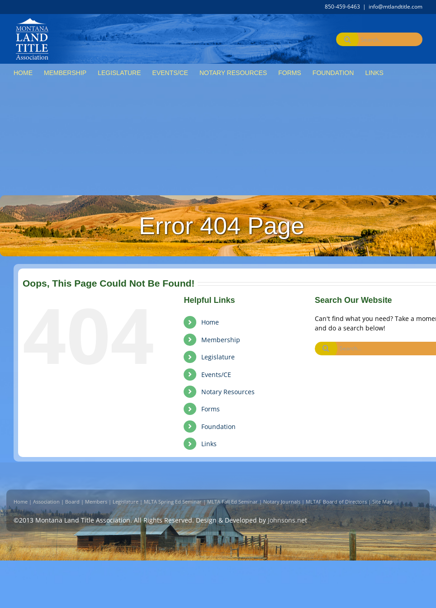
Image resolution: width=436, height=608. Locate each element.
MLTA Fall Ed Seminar (232, 501)
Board (72, 501)
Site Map (382, 501)
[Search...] (381, 39)
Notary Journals (281, 501)
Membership (220, 339)
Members (96, 501)
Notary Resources (228, 391)
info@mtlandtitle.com (395, 6)
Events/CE (216, 374)
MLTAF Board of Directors (336, 501)
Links (209, 443)
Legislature (218, 357)
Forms (210, 409)
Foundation (218, 426)
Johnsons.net (287, 520)
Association (46, 501)
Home (210, 322)
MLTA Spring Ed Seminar (173, 501)
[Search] (347, 39)
